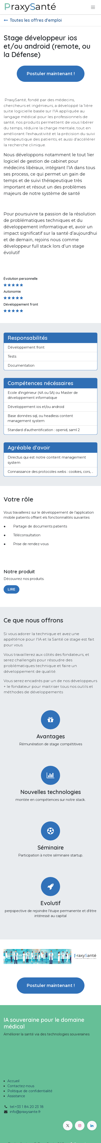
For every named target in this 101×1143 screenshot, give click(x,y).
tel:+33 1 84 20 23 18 (27, 1107)
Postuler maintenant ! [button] (51, 73)
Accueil (13, 1081)
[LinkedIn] (92, 1125)
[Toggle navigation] (93, 7)
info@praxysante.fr (25, 1112)
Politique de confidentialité (29, 1091)
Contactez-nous (20, 1086)
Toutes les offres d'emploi (33, 20)
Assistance (16, 1096)
